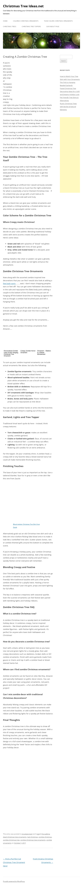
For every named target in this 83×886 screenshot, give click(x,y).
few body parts (9, 283)
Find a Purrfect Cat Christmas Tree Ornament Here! (14, 862)
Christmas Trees (9, 26)
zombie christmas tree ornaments (33, 840)
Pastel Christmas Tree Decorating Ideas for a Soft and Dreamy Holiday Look (70, 91)
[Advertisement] (70, 155)
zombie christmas (45, 837)
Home (5, 21)
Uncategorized (26, 834)
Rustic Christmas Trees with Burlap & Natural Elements (68, 106)
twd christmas (32, 837)
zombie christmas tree (11, 840)
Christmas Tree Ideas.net (23, 6)
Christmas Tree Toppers (31, 26)
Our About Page (52, 26)
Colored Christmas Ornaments (25, 21)
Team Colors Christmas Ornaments (58, 21)
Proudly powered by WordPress (14, 881)
